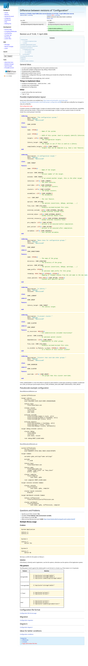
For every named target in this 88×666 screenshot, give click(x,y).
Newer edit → (50, 18)
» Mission (6, 14)
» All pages (7, 44)
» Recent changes (8, 46)
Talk (26, 15)
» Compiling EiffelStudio (10, 31)
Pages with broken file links (29, 643)
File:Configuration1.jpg (26, 106)
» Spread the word (9, 16)
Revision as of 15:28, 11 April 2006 (56, 13)
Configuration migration (26, 620)
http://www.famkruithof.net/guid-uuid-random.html (59, 519)
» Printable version (9, 68)
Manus (22, 15)
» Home (6, 13)
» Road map (7, 37)
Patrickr (49, 15)
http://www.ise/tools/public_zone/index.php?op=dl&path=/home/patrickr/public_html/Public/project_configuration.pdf (44, 101)
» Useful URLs (7, 38)
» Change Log (7, 35)
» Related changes (9, 64)
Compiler (24, 642)
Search (5, 51)
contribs (30, 15)
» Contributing (8, 33)
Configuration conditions (26, 634)
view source (42, 13)
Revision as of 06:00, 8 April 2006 (29, 13)
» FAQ (5, 22)
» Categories (7, 18)
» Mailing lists (7, 23)
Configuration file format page (28, 613)
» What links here (8, 62)
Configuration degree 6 (26, 627)
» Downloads (7, 20)
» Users (6, 48)
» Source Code (8, 29)
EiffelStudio (25, 640)
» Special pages (8, 66)
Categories (23, 638)
